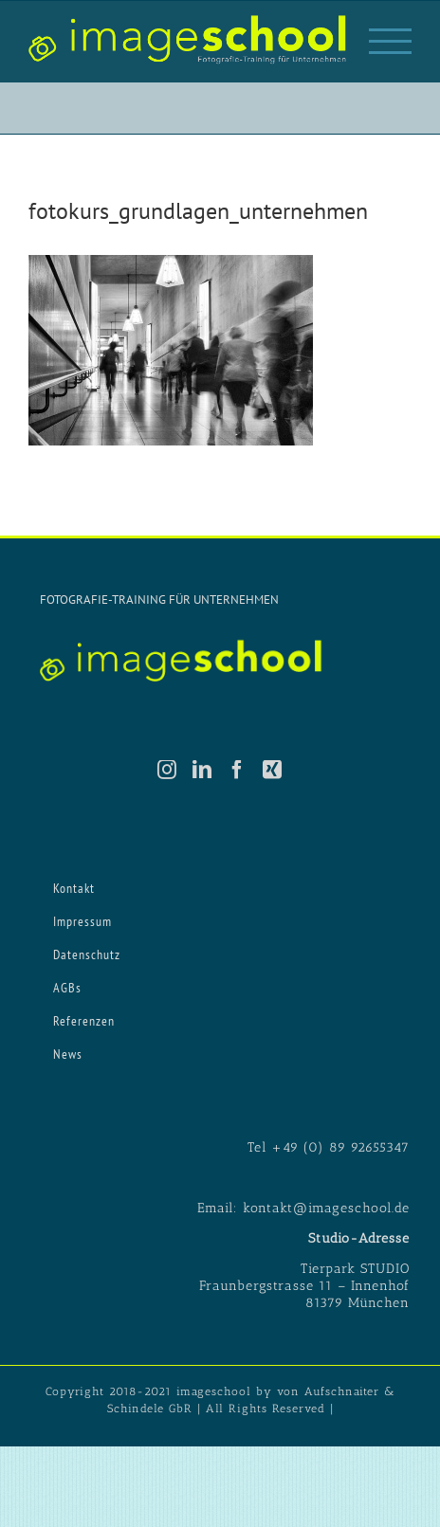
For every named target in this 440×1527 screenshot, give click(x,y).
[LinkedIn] (202, 769)
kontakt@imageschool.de (326, 1208)
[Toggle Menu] (390, 41)
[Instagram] (167, 769)
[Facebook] (238, 769)
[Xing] (273, 769)
